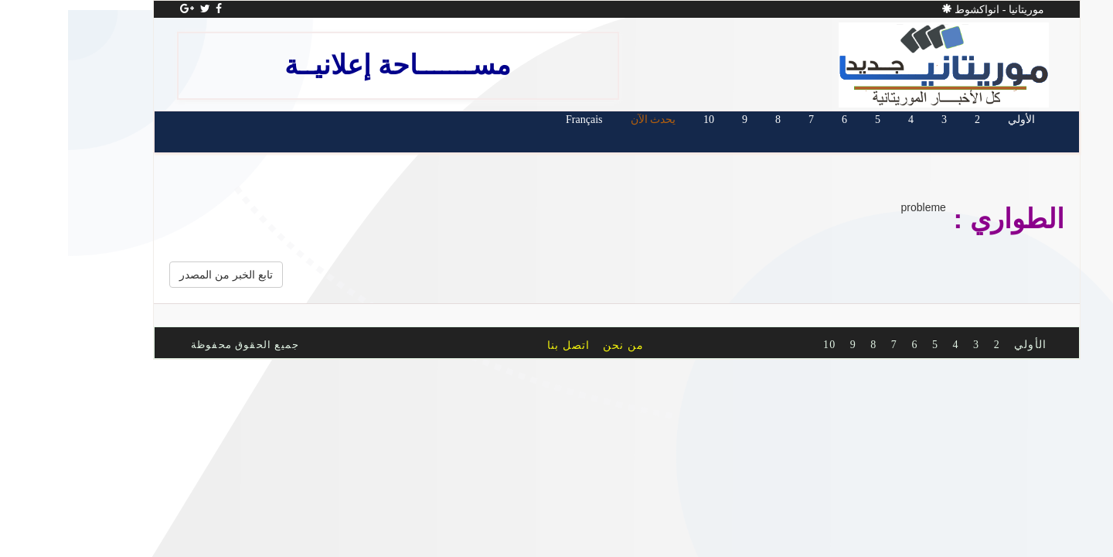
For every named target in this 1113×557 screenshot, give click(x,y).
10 (648, 119)
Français (523, 119)
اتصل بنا (508, 345)
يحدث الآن (593, 119)
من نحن (563, 345)
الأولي (961, 119)
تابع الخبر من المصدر (166, 274)
